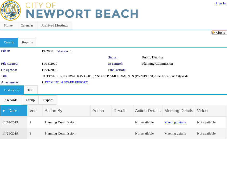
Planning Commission (157, 63)
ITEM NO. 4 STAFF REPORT (66, 82)
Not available (144, 122)
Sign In (221, 3)
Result (119, 111)
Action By (53, 111)
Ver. (33, 111)
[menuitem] (10, 100)
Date (12, 111)
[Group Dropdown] (30, 100)
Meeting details (175, 122)
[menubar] (28, 100)
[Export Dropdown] (48, 100)
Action (98, 111)
